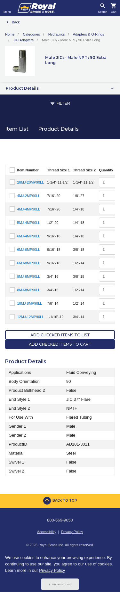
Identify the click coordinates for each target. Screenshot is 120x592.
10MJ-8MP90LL (29, 303)
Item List (16, 129)
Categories (31, 34)
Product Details (58, 129)
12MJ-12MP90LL (30, 317)
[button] (60, 88)
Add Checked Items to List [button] (60, 335)
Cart (113, 12)
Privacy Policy (72, 532)
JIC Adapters (23, 40)
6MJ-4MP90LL (28, 236)
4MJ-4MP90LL (28, 209)
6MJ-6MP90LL (28, 249)
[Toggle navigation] (7, 8)
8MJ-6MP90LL (28, 276)
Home (9, 34)
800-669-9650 (60, 520)
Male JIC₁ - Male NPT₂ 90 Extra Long (71, 40)
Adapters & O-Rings (88, 34)
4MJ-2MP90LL (28, 196)
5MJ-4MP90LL (28, 223)
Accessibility (46, 532)
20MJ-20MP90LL (30, 182)
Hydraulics (56, 34)
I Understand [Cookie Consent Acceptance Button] (60, 584)
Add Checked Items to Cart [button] (60, 344)
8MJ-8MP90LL (28, 290)
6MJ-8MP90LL (28, 263)
